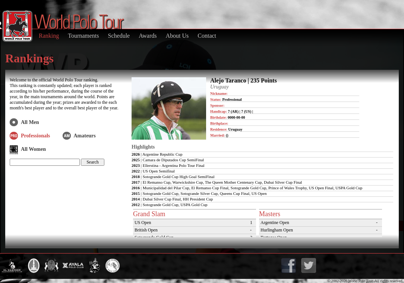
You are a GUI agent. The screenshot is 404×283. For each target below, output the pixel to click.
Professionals (35, 136)
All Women (33, 149)
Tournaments (83, 35)
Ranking (49, 35)
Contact (207, 35)
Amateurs (85, 136)
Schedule (119, 35)
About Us (177, 35)
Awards (148, 35)
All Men (30, 122)
